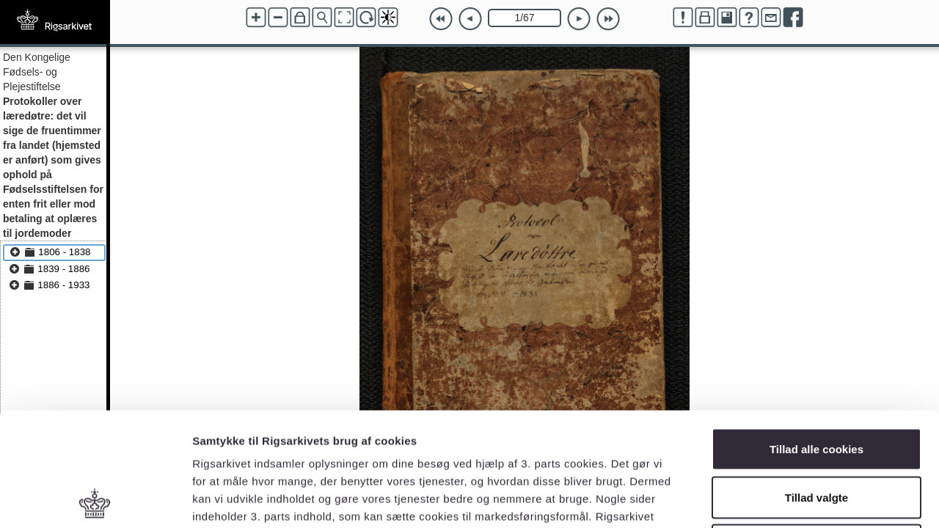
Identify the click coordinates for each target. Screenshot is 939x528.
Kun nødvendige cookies (816, 431)
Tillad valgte (816, 384)
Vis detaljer (762, 499)
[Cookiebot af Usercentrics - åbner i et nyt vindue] (95, 499)
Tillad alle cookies (816, 335)
